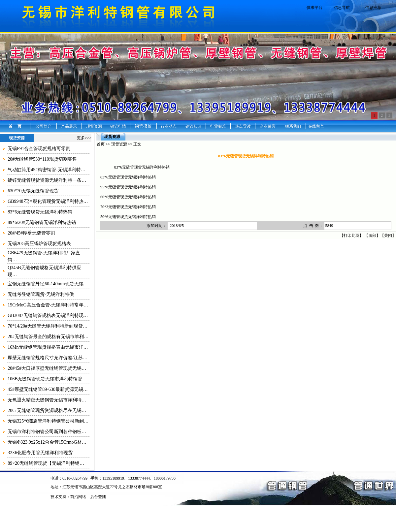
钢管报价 (143, 126)
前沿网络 (78, 496)
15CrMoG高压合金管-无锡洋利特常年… (48, 304)
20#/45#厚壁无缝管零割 (31, 233)
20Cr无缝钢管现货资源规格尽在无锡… (47, 410)
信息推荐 (373, 7)
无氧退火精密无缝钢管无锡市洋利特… (47, 399)
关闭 (388, 235)
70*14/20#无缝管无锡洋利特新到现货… (47, 326)
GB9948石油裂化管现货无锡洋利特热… (48, 201)
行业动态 (169, 126)
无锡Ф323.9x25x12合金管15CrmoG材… (47, 442)
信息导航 (342, 7)
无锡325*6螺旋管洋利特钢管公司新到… (48, 421)
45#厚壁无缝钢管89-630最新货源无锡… (48, 389)
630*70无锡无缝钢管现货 (33, 190)
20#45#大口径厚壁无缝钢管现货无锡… (47, 368)
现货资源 (94, 126)
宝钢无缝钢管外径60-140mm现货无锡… (48, 283)
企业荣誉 (268, 126)
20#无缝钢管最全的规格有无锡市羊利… (48, 336)
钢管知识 (193, 126)
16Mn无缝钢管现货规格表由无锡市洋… (48, 347)
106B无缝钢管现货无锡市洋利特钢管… (47, 378)
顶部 (372, 235)
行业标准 (218, 126)
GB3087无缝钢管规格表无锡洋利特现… (48, 315)
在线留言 (316, 126)
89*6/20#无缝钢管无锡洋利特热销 (42, 222)
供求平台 (314, 7)
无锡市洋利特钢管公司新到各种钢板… (47, 431)
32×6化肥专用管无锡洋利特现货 (40, 452)
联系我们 (293, 126)
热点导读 (243, 126)
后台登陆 (98, 496)
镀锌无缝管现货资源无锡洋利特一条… (47, 180)
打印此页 (351, 235)
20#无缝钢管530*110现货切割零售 (42, 159)
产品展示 (69, 126)
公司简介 (43, 126)
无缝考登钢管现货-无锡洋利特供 (41, 294)
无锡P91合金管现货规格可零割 (39, 148)
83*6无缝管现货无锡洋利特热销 (40, 211)
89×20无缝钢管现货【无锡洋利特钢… (46, 463)
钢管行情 (118, 126)
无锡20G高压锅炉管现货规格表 (39, 243)
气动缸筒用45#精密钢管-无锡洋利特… (46, 169)
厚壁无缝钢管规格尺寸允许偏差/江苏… (47, 357)
